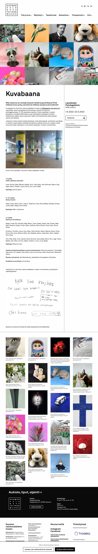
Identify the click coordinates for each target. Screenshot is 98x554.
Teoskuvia (76, 118)
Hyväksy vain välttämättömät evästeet (38, 549)
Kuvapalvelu (32, 530)
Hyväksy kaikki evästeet (65, 549)
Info (89, 15)
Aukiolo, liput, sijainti (24, 492)
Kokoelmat (63, 15)
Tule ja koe (25, 15)
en (91, 6)
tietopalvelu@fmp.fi (34, 527)
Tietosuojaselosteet (34, 533)
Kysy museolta (32, 528)
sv (88, 6)
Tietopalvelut (78, 15)
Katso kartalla (37, 507)
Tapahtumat (51, 15)
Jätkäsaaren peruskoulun (51, 108)
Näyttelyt (38, 15)
